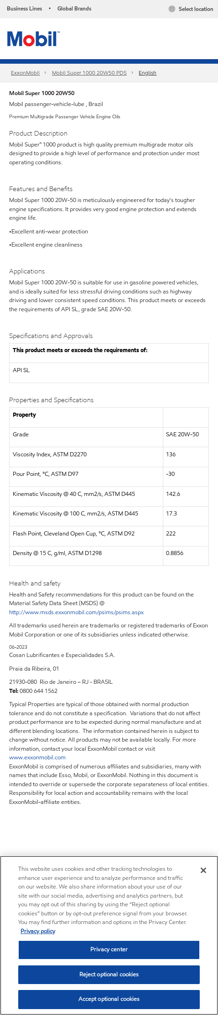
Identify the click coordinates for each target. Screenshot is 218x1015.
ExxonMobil (25, 72)
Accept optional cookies (109, 999)
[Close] (203, 870)
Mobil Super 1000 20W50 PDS (89, 72)
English (147, 72)
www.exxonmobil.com (37, 757)
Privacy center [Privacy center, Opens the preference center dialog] (109, 949)
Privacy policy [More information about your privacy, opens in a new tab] (38, 931)
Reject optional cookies (109, 974)
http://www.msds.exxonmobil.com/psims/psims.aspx (76, 612)
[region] (109, 935)
